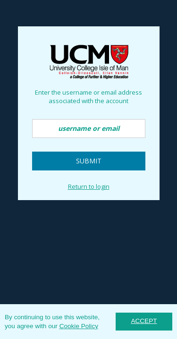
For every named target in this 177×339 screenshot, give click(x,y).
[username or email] (88, 128)
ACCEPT (144, 320)
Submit (88, 160)
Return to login (89, 186)
